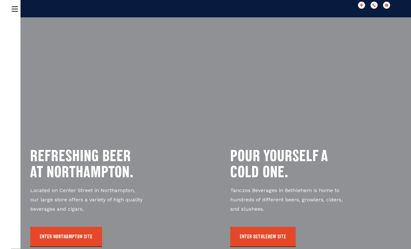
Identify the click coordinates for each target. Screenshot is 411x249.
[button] (66, 237)
